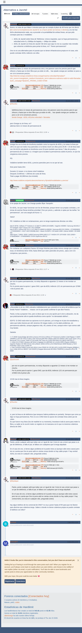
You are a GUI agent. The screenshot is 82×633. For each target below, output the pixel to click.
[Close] (78, 560)
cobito (17, 602)
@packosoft (30, 141)
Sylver (12, 304)
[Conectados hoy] (38, 596)
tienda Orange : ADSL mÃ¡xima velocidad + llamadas (31, 117)
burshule (13, 522)
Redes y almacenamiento (21, 14)
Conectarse (20, 581)
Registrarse (9, 581)
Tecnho (12, 65)
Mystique (13, 439)
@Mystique (36, 478)
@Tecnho (36, 101)
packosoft (13, 24)
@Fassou (30, 245)
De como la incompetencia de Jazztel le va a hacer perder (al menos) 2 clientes (39, 30)
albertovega (8, 616)
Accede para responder (70, 18)
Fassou (12, 200)
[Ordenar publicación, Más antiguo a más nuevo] (58, 18)
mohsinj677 (14, 542)
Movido (7, 14)
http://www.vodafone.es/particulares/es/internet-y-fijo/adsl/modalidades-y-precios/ (39, 180)
